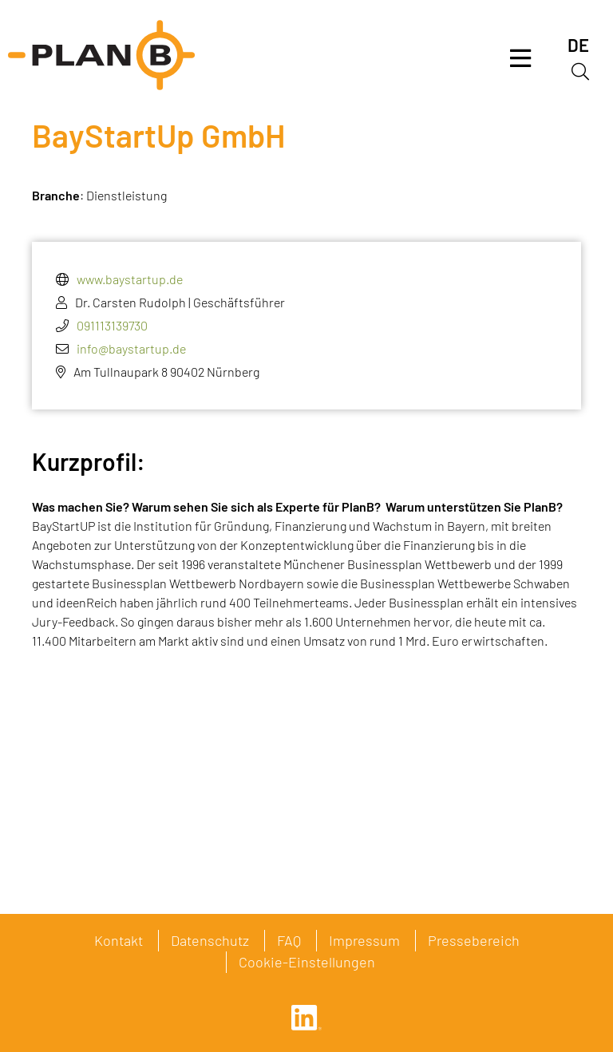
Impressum (364, 940)
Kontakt (118, 940)
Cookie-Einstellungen (307, 962)
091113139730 (112, 325)
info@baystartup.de (131, 348)
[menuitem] (578, 45)
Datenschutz (210, 940)
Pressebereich (474, 940)
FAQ (289, 940)
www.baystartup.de (130, 279)
